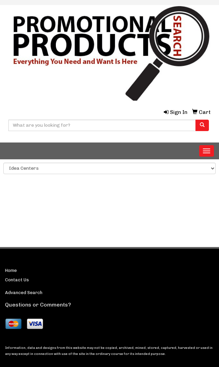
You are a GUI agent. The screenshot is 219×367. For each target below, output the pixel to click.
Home (11, 270)
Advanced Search (23, 292)
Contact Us (17, 279)
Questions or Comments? (38, 304)
